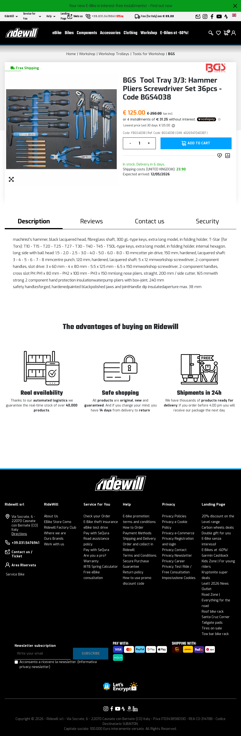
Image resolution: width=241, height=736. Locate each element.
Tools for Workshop (149, 54)
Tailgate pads (212, 622)
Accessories (110, 33)
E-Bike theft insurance (101, 522)
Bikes (69, 33)
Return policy (133, 572)
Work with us (54, 544)
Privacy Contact (174, 550)
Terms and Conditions (140, 555)
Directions (19, 534)
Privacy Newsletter (177, 555)
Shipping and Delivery (139, 538)
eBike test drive (96, 527)
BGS (171, 54)
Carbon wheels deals (218, 527)
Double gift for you (216, 533)
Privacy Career (173, 561)
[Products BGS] (215, 67)
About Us (51, 516)
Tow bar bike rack (215, 634)
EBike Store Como (57, 522)
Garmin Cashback (215, 555)
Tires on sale (212, 628)
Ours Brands (54, 538)
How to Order (133, 527)
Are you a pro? (95, 555)
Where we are (55, 533)
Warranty (91, 561)
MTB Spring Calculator (101, 566)
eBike (56, 33)
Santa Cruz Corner (216, 617)
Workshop (149, 33)
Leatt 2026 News (215, 583)
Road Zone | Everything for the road (216, 600)
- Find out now (160, 5)
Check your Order (97, 516)
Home (71, 54)
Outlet (207, 589)
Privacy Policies (174, 516)
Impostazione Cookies (179, 578)
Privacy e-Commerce (178, 533)
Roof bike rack (213, 611)
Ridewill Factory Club (60, 527)
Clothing (130, 33)
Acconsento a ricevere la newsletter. (58, 664)
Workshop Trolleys (114, 54)
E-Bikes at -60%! (174, 33)
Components (87, 33)
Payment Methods (137, 533)
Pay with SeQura (96, 533)
